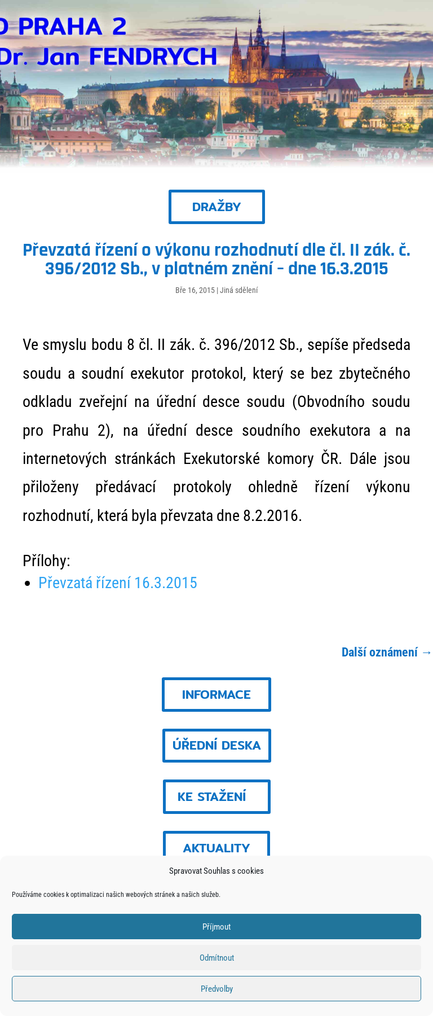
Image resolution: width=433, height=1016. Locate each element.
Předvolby (217, 989)
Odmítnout (217, 958)
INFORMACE (216, 694)
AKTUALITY (216, 847)
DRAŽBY (216, 206)
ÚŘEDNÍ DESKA (217, 745)
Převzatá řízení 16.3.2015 (117, 582)
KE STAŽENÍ (212, 796)
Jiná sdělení (239, 290)
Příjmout (216, 927)
